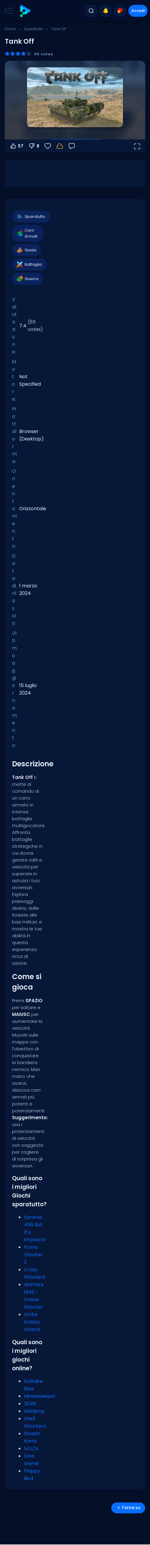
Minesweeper (40, 1396)
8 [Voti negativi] (33, 146)
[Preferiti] (47, 146)
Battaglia (29, 264)
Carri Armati (27, 233)
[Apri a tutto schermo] (136, 146)
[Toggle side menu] (7, 10)
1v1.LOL (31, 1448)
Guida (26, 250)
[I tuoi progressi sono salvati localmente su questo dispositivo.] (59, 146)
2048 (30, 1403)
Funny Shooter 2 (33, 1255)
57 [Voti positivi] (16, 146)
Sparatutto (34, 28)
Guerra (27, 278)
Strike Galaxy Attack (32, 1322)
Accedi (138, 10)
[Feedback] (71, 146)
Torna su (128, 1508)
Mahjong (34, 1411)
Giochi (10, 28)
